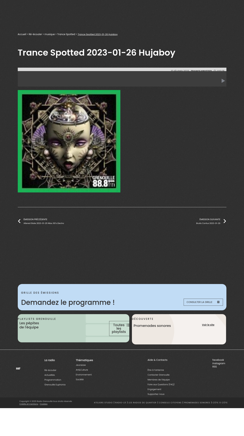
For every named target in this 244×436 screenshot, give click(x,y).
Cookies (44, 417)
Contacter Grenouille (159, 388)
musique (49, 34)
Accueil (22, 34)
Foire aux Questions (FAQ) (161, 397)
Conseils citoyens (170, 416)
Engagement (154, 402)
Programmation (52, 393)
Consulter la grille (201, 302)
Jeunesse (81, 378)
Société (80, 392)
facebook (218, 373)
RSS (214, 380)
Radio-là (120, 416)
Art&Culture (82, 383)
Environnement (84, 388)
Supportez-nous (156, 407)
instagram (218, 377)
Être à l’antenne (156, 383)
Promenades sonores (197, 416)
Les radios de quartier (143, 416)
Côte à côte (220, 416)
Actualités (49, 388)
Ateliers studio (103, 416)
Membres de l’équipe (159, 393)
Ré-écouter (35, 34)
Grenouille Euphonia (55, 398)
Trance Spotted (66, 34)
